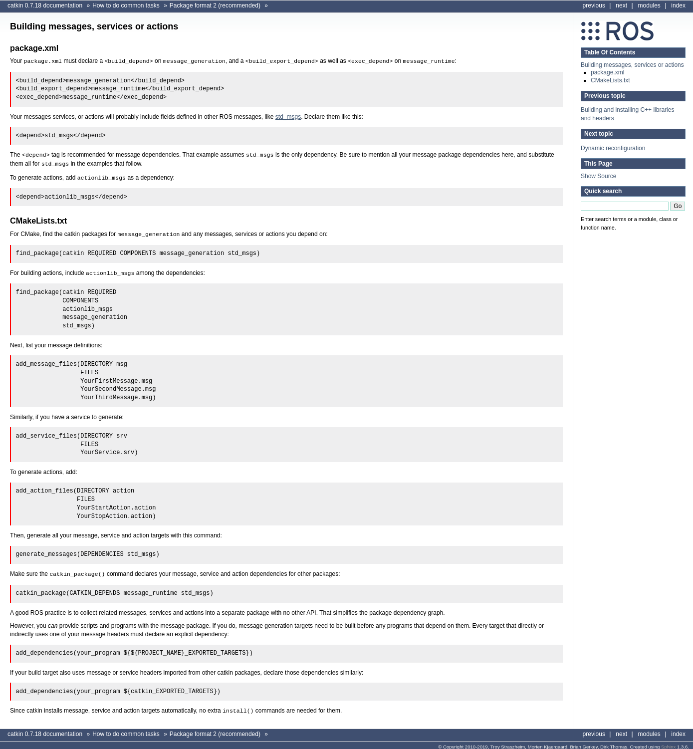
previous (594, 5)
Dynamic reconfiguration (613, 148)
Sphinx (668, 743)
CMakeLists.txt (610, 80)
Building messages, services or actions (632, 64)
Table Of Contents (609, 52)
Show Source (598, 176)
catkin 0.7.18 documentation (44, 5)
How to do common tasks (126, 5)
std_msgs (288, 116)
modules (649, 5)
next (621, 5)
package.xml (607, 72)
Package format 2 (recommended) (215, 5)
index (678, 5)
